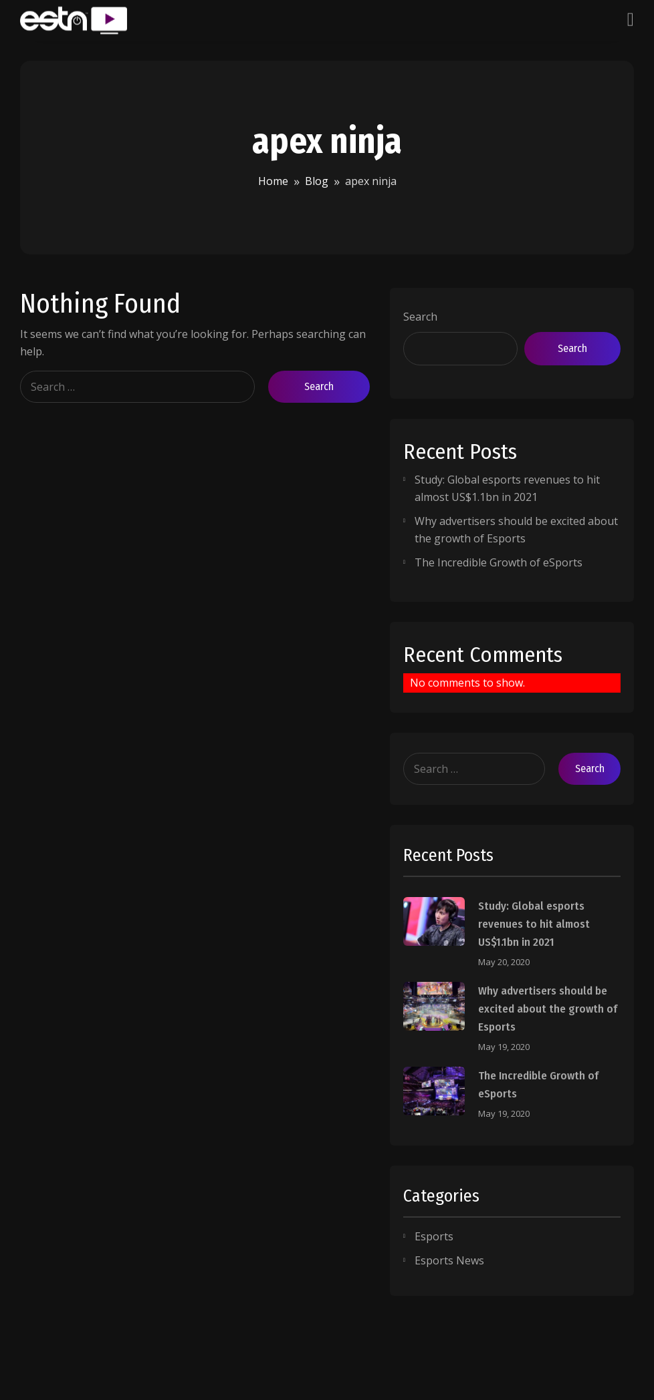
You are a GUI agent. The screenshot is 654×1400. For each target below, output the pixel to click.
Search (420, 316)
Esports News (449, 1260)
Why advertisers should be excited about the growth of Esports (547, 1009)
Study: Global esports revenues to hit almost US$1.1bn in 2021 (534, 924)
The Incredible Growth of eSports (498, 562)
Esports (434, 1236)
